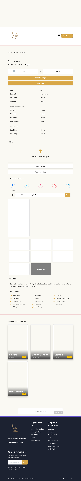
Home (10, 52)
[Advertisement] (39, 13)
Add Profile (67, 36)
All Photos (41, 269)
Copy (67, 194)
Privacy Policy (17, 468)
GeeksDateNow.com (17, 438)
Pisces (22, 52)
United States (19, 65)
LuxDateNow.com (15, 442)
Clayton (27, 65)
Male (16, 52)
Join (24, 462)
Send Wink (40, 83)
